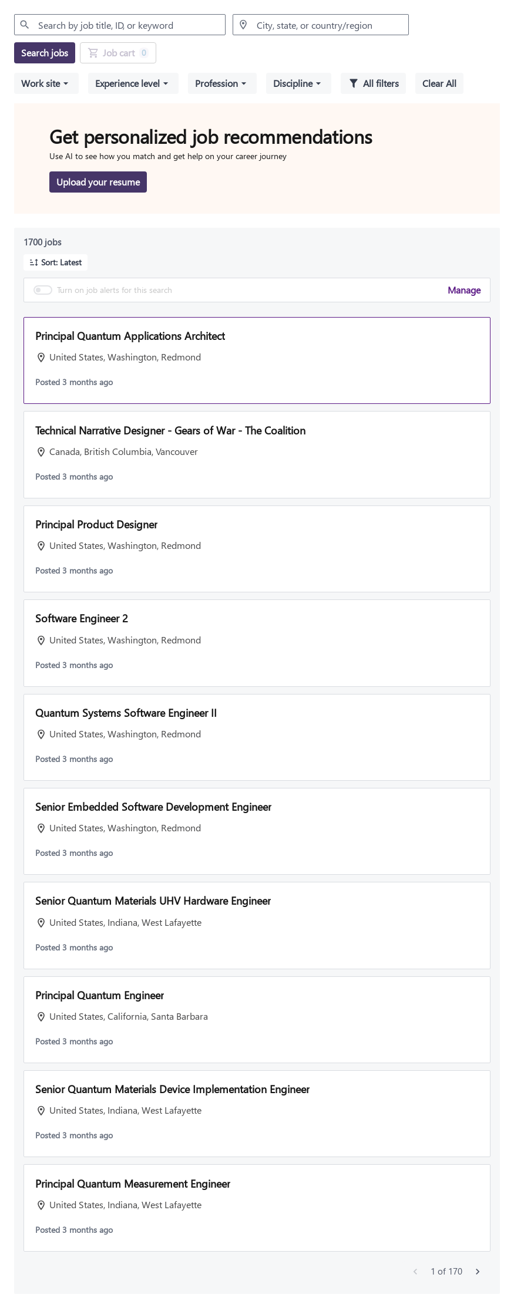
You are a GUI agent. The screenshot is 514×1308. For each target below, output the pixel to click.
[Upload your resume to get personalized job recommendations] (98, 182)
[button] (46, 83)
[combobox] (120, 24)
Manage (464, 290)
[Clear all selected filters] (439, 83)
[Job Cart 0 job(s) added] (118, 52)
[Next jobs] (478, 1271)
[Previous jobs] (415, 1271)
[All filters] (373, 83)
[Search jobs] (44, 52)
